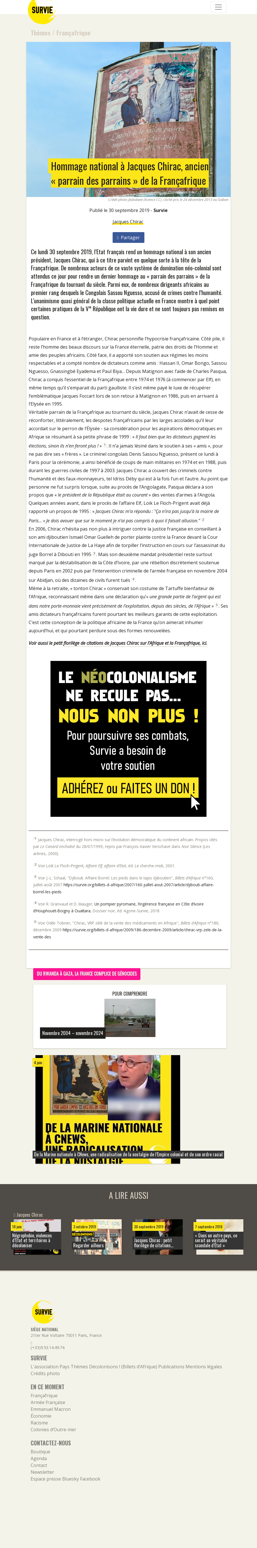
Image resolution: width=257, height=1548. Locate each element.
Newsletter (42, 1472)
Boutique (40, 1452)
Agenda (39, 1458)
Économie (41, 1416)
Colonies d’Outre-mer (53, 1429)
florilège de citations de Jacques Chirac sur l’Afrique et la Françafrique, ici (135, 643)
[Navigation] (218, 7)
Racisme (39, 1423)
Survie (160, 210)
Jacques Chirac (128, 222)
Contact (39, 1465)
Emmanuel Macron (51, 1409)
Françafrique (73, 32)
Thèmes (40, 32)
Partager (128, 237)
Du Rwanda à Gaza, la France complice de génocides (87, 973)
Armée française (48, 1402)
